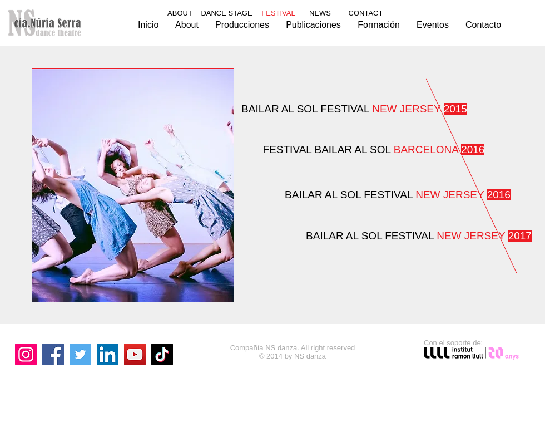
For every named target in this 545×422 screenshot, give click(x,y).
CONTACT (366, 13)
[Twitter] (80, 354)
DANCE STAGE (226, 13)
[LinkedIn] (107, 354)
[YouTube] (135, 354)
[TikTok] (162, 354)
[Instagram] (26, 354)
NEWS (320, 13)
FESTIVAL (374, 149)
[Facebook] (53, 354)
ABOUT (179, 13)
